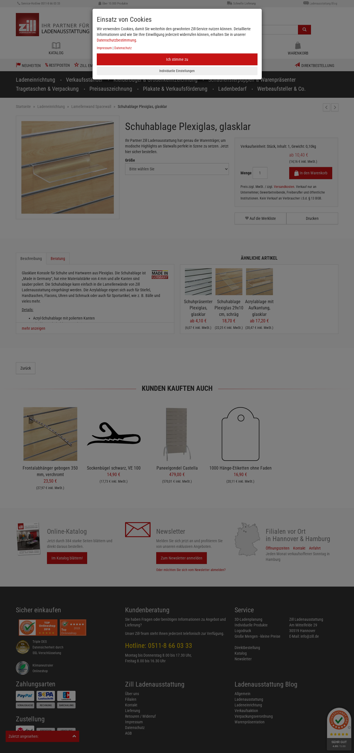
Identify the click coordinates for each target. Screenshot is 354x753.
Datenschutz (123, 48)
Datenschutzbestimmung (116, 40)
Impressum (104, 48)
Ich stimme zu (177, 59)
